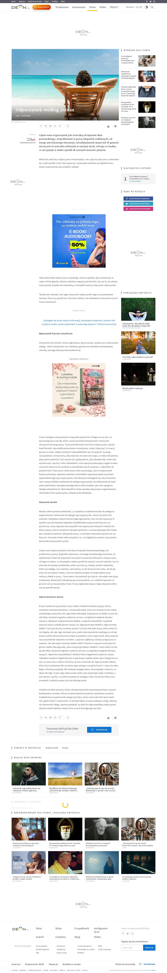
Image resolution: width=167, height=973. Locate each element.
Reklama (62, 970)
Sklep (63, 1)
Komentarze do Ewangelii (131, 328)
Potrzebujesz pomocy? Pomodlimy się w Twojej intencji (128, 59)
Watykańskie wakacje (132, 388)
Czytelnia (125, 881)
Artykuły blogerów (42, 949)
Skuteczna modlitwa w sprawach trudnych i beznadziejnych (128, 74)
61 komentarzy (135, 181)
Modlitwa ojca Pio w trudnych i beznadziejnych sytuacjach (128, 121)
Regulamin (22, 970)
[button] (146, 7)
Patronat (85, 970)
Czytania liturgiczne (84, 946)
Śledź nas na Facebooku (138, 198)
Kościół (40, 937)
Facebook (146, 1)
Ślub (37, 953)
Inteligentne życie (101, 930)
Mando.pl (53, 964)
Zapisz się (149, 948)
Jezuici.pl (16, 964)
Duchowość (26, 116)
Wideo (102, 7)
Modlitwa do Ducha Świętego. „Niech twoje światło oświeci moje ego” (63, 790)
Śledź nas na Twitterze (137, 204)
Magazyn (22, 1)
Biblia (14, 1)
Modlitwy (80, 953)
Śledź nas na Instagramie (138, 209)
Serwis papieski (41, 946)
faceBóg (55, 1)
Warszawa (130, 7)
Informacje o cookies (73, 970)
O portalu (15, 970)
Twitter (150, 1)
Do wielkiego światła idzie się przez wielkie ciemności (136, 878)
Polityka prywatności (34, 970)
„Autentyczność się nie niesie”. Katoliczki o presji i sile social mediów (100, 790)
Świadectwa (61, 949)
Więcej (113, 7)
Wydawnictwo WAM (34, 964)
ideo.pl (153, 970)
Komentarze (79, 7)
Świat (39, 928)
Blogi (47, 1)
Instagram (154, 1)
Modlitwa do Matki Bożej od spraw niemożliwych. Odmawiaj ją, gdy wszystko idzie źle (100, 879)
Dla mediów (54, 970)
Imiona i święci (62, 953)
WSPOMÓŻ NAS (147, 964)
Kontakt (45, 970)
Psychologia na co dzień (86, 949)
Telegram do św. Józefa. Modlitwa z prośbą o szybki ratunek (27, 878)
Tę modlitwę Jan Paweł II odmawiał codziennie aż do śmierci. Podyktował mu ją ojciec (64, 879)
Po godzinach (82, 928)
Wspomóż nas (99, 730)
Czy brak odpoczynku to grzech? (137, 357)
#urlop (65, 747)
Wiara (92, 7)
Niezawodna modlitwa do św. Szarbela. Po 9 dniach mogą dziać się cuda (128, 106)
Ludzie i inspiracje (104, 949)
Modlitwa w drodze (35, 1)
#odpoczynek (52, 747)
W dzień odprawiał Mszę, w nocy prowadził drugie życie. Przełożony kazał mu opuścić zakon (128, 92)
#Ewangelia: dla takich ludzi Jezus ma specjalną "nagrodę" (136, 325)
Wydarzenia (62, 7)
